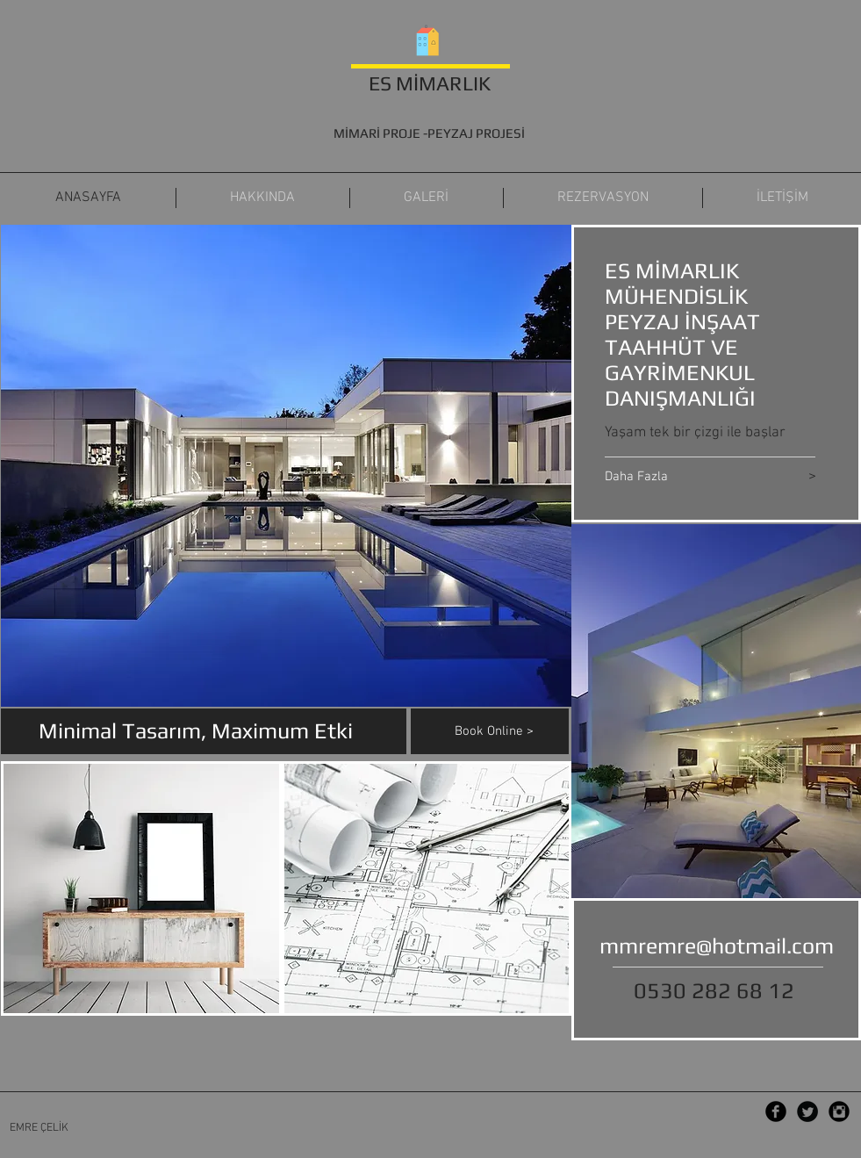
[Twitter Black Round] (807, 1111)
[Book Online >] (512, 731)
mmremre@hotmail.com (716, 946)
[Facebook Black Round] (775, 1111)
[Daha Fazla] (682, 477)
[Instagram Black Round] (839, 1111)
